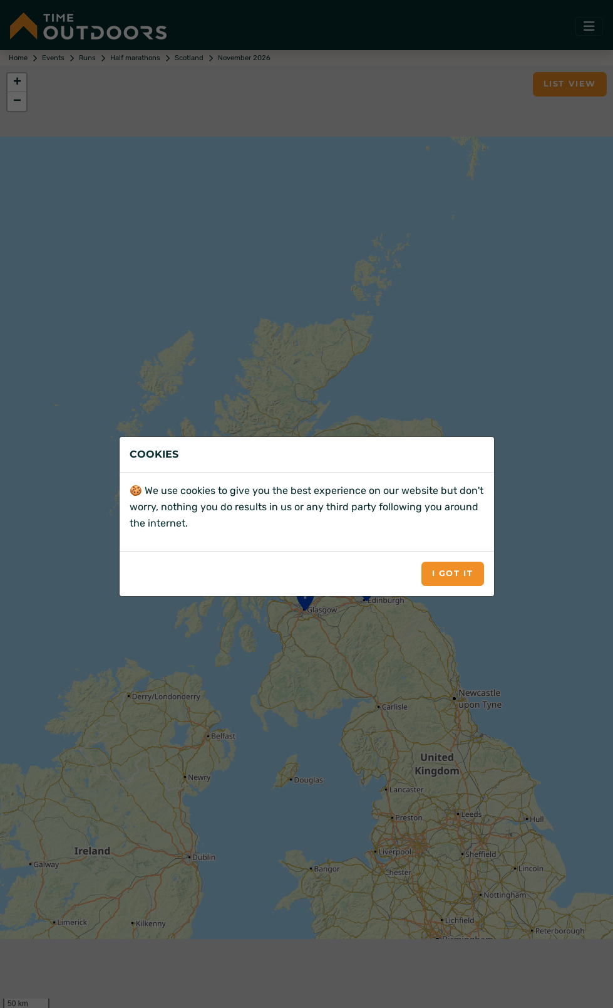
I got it (452, 573)
